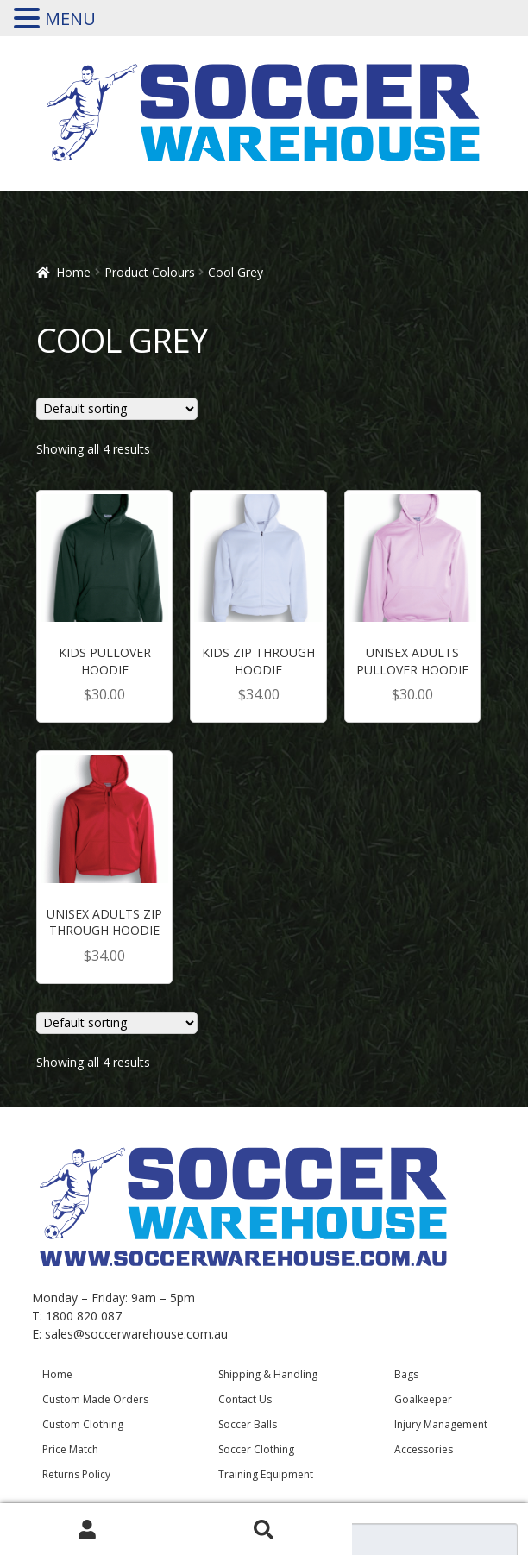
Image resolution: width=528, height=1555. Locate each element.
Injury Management (440, 1424)
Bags (406, 1374)
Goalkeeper (423, 1399)
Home (73, 272)
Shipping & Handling (267, 1374)
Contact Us (245, 1399)
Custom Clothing (82, 1424)
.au (219, 1334)
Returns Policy (76, 1474)
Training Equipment (265, 1474)
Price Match (70, 1449)
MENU (70, 18)
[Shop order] (117, 409)
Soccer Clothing (256, 1449)
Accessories (423, 1449)
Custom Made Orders (95, 1399)
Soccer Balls (247, 1424)
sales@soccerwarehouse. (115, 1334)
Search (264, 1529)
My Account (88, 1529)
